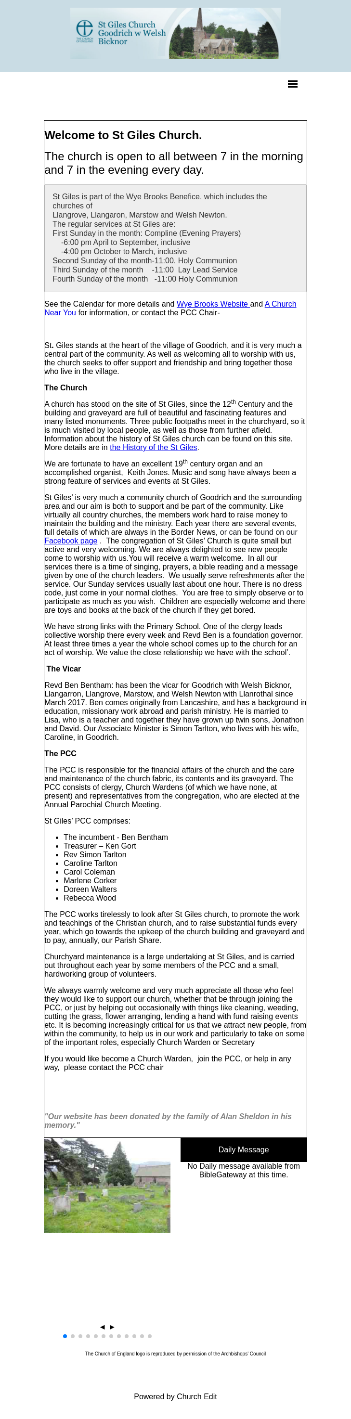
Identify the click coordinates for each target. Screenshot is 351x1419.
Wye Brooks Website (213, 318)
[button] (65, 1351)
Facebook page (70, 555)
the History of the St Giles (153, 462)
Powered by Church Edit (175, 1411)
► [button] (112, 1341)
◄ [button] (102, 1341)
